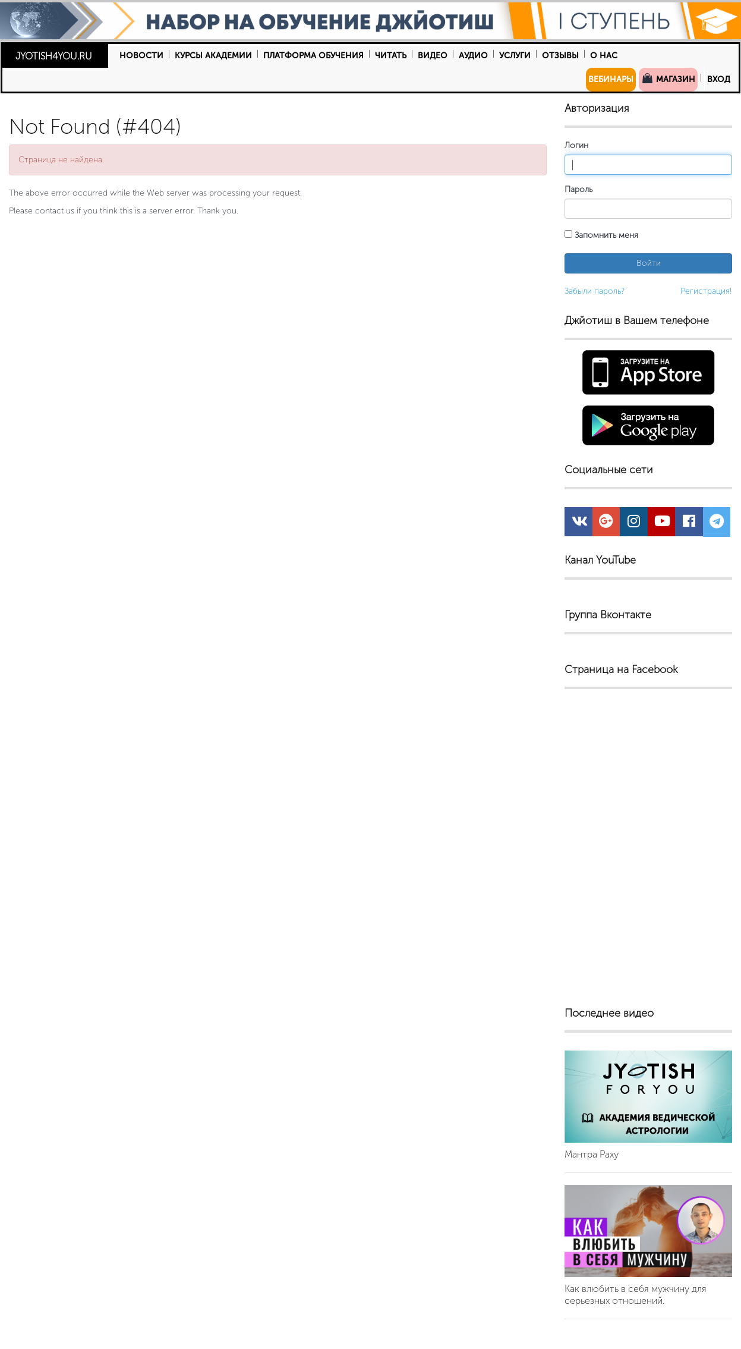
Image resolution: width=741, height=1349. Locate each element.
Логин (576, 145)
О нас (603, 56)
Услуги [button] (515, 56)
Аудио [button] (473, 56)
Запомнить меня (601, 235)
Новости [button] (141, 56)
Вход (718, 79)
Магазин (668, 78)
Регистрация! (706, 291)
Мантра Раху (592, 1154)
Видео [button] (432, 56)
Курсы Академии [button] (213, 56)
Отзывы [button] (560, 56)
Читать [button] (390, 56)
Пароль (578, 189)
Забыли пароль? (595, 291)
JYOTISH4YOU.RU (53, 56)
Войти (648, 263)
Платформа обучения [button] (313, 56)
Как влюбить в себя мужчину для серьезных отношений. (636, 1294)
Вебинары (610, 79)
